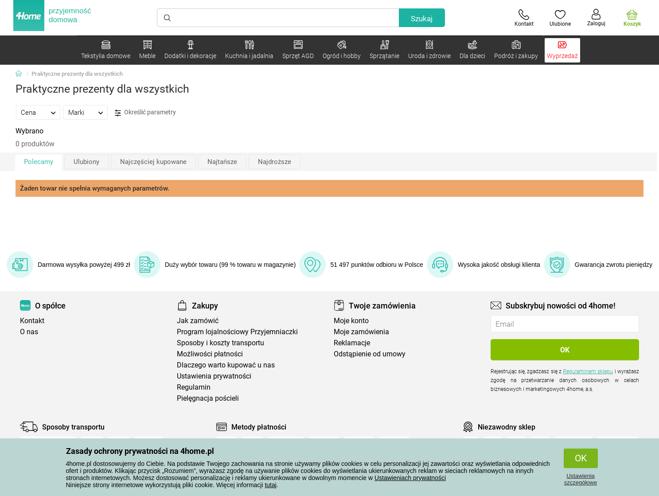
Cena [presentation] (28, 113)
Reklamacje (352, 343)
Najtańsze (222, 162)
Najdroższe (274, 162)
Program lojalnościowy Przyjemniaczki (237, 331)
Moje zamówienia (361, 331)
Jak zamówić (197, 320)
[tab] (38, 112)
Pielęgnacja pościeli (208, 398)
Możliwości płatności (210, 354)
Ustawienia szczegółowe (580, 479)
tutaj (270, 484)
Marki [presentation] (76, 113)
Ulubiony (86, 162)
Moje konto (351, 320)
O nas (29, 331)
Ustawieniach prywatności (410, 477)
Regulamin (194, 387)
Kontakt (32, 320)
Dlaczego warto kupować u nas (226, 365)
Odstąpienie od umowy (370, 354)
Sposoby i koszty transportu (220, 343)
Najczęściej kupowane (153, 162)
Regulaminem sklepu (588, 371)
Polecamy (38, 162)
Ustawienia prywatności (214, 376)
